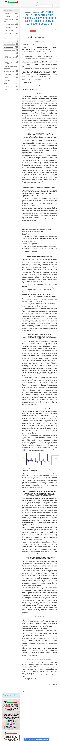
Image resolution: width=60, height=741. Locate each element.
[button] (36, 739)
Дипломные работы (11, 24)
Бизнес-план (11, 16)
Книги (11, 41)
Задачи (11, 37)
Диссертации (11, 27)
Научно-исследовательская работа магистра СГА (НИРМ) (11, 57)
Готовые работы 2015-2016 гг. (11, 20)
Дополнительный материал (11, 34)
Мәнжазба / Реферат (11, 53)
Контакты (45, 2)
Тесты (11, 83)
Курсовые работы (11, 47)
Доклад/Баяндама (11, 30)
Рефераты (11, 77)
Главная (24, 2)
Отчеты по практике (11, 71)
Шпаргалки (11, 86)
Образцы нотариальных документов (11, 67)
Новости (30, 2)
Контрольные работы (11, 44)
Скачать (33, 31)
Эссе (11, 89)
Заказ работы (37, 2)
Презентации (11, 74)
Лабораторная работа (11, 50)
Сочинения (11, 80)
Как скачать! (9, 695)
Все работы (11, 13)
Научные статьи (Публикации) (11, 62)
